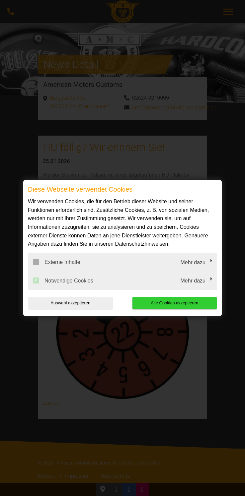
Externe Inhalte (56, 262)
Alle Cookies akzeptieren (174, 302)
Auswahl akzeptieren (70, 302)
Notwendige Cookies (63, 280)
